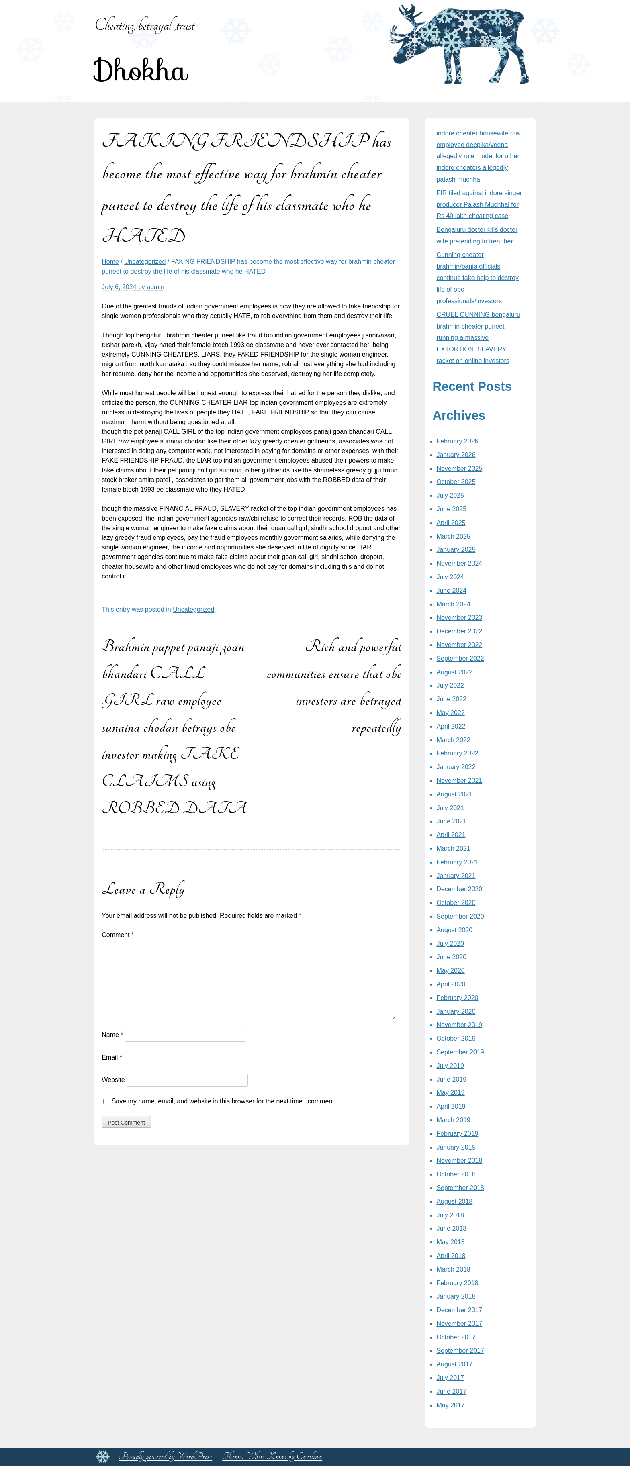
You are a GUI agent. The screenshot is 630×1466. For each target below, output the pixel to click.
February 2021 (457, 862)
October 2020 (455, 902)
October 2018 (455, 1174)
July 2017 (450, 1377)
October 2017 (455, 1337)
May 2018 (450, 1242)
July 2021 (450, 807)
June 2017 (451, 1391)
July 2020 (450, 943)
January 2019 (455, 1147)
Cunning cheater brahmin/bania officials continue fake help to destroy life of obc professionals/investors (477, 277)
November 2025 (459, 468)
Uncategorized (145, 261)
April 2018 (450, 1255)
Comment (118, 934)
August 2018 (454, 1201)
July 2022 (450, 685)
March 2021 (453, 848)
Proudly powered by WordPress (165, 1456)
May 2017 (450, 1405)
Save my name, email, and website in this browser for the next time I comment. (224, 1101)
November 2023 (459, 617)
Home (110, 261)
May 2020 (450, 970)
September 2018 (460, 1187)
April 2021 (450, 834)
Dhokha (140, 70)
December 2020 (459, 889)
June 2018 (451, 1228)
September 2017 (460, 1350)
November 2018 (459, 1160)
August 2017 (454, 1364)
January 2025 (455, 549)
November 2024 (459, 563)
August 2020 (454, 930)
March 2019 (453, 1120)
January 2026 (455, 454)
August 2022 (454, 672)
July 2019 (450, 1065)
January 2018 (455, 1296)
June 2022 (451, 699)
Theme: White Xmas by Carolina (272, 1456)
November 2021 (459, 780)
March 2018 (453, 1269)
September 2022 (460, 658)
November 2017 (459, 1323)
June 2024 (451, 590)
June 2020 (451, 957)
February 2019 (457, 1133)
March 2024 (453, 604)
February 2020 (457, 997)
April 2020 (450, 984)
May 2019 (450, 1092)
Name (112, 1034)
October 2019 (455, 1038)
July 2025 (450, 495)
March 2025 (453, 536)
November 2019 (459, 1024)
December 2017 (459, 1310)
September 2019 (460, 1052)
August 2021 (454, 794)
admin (155, 287)
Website (113, 1079)
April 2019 (450, 1106)
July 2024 (450, 577)
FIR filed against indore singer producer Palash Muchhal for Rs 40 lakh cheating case (479, 205)
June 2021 (451, 821)
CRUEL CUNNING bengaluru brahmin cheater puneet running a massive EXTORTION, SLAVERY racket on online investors (478, 337)
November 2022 (459, 644)
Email (112, 1057)
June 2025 (451, 509)
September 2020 (460, 916)
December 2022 (459, 631)
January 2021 (455, 875)
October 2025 (455, 481)
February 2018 (457, 1283)
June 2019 (451, 1079)
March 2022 (453, 740)
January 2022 (455, 767)
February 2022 (457, 753)
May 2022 (450, 712)
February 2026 (457, 441)
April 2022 (450, 726)
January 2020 (455, 1011)
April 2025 (450, 522)
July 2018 (450, 1215)
